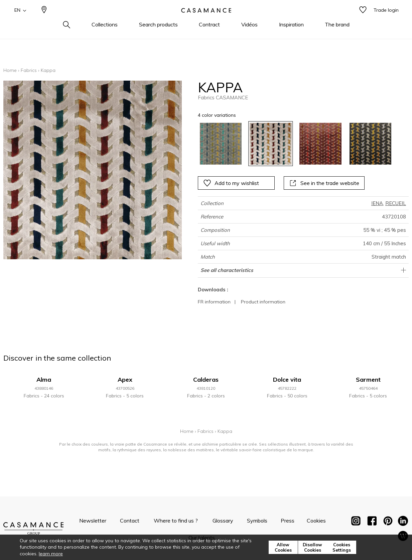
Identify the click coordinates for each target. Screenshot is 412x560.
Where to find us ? (176, 520)
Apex (125, 379)
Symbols (257, 520)
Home (10, 70)
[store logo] (206, 21)
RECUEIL (395, 203)
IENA (377, 203)
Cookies (316, 520)
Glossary (223, 520)
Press (287, 520)
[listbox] (291, 144)
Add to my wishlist (231, 183)
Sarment (368, 379)
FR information (214, 302)
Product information (263, 302)
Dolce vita (287, 379)
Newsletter (92, 520)
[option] (221, 144)
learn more (51, 554)
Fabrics (29, 70)
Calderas (206, 379)
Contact (129, 520)
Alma (43, 379)
